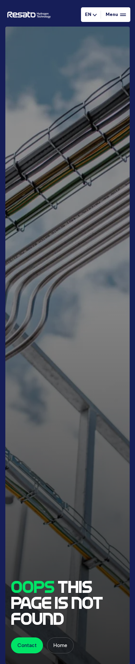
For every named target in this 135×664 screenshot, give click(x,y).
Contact (27, 645)
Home (60, 645)
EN (91, 14)
